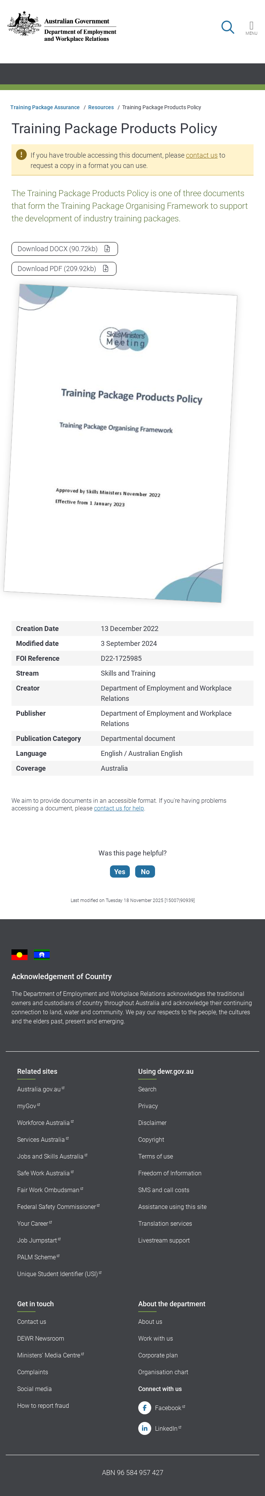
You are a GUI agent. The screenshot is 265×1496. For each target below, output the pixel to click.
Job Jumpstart (37, 1240)
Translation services (165, 1223)
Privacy (148, 1106)
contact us (202, 155)
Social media (34, 1389)
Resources (101, 107)
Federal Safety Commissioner (56, 1206)
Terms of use (155, 1156)
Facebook (168, 1408)
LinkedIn (166, 1428)
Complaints (32, 1372)
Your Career (32, 1223)
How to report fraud (43, 1405)
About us (150, 1321)
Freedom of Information (170, 1173)
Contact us (31, 1321)
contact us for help (119, 808)
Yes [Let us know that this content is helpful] (119, 872)
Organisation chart (163, 1372)
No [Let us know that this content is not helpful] (145, 872)
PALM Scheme (36, 1257)
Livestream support (164, 1240)
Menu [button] (251, 33)
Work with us (155, 1338)
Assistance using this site (172, 1206)
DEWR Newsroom (40, 1338)
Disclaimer (152, 1122)
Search (147, 1089)
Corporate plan (158, 1355)
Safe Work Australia (43, 1173)
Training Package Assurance (45, 107)
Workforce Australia (43, 1122)
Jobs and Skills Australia (50, 1156)
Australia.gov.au (39, 1089)
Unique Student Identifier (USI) (57, 1274)
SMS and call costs (163, 1190)
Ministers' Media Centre (48, 1355)
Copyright (151, 1139)
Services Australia (41, 1139)
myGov (26, 1106)
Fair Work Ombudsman (48, 1190)
